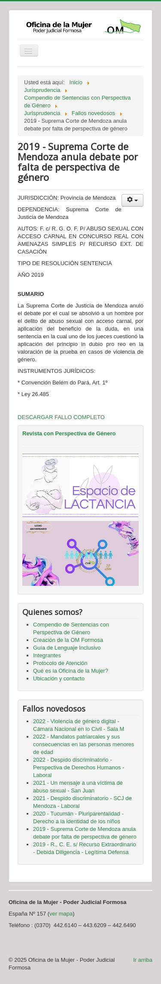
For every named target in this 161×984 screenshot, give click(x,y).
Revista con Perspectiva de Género (68, 433)
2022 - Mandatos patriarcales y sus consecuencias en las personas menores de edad (83, 744)
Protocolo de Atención (60, 663)
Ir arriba (142, 960)
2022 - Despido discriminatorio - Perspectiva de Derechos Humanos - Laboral (78, 767)
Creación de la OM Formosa (68, 640)
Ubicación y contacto (59, 678)
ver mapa (61, 913)
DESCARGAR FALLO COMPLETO (61, 417)
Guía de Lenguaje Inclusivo (67, 647)
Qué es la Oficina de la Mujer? (70, 671)
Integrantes (47, 655)
